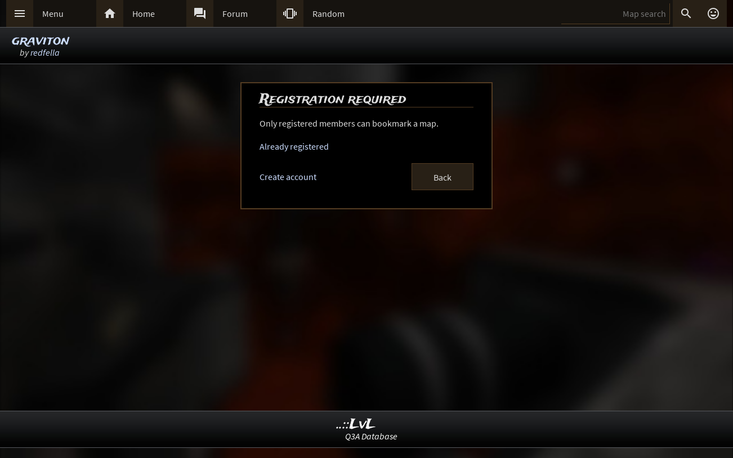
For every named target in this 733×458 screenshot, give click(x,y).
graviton (40, 41)
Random (328, 13)
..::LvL (356, 424)
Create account (288, 176)
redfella (45, 52)
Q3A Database (371, 436)
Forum (235, 13)
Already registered (294, 146)
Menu (53, 13)
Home (143, 13)
